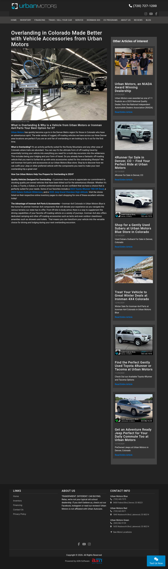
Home (16, 496)
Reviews (138, 20)
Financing (40, 20)
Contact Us (18, 509)
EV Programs (111, 20)
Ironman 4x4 (93, 20)
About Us (126, 20)
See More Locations (121, 532)
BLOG (148, 20)
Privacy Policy (19, 514)
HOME (14, 20)
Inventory (25, 20)
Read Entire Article (123, 112)
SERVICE (79, 20)
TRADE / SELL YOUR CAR (60, 20)
